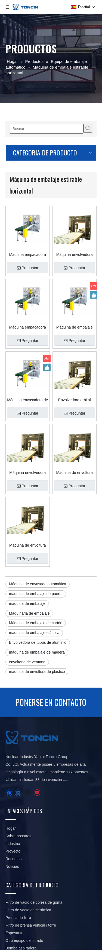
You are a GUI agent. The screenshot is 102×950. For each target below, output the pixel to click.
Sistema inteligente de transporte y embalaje (43, 907)
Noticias (12, 802)
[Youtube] (36, 728)
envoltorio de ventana (27, 598)
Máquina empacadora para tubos (27, 301)
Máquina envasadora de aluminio (27, 361)
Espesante (14, 869)
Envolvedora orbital (74, 361)
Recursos (13, 795)
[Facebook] (8, 728)
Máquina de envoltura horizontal (74, 421)
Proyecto (12, 787)
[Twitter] (27, 728)
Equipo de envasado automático (32, 899)
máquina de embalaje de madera (37, 588)
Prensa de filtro (18, 853)
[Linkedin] (18, 728)
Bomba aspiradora (20, 884)
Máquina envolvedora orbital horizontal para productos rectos (74, 242)
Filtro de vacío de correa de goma (33, 838)
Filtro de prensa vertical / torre (30, 861)
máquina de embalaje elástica (34, 568)
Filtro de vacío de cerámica (28, 846)
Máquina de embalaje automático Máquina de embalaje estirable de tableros (74, 301)
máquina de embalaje (27, 539)
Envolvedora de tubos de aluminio (37, 578)
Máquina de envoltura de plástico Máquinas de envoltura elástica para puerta (27, 481)
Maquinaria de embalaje (29, 549)
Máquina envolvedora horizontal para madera (27, 421)
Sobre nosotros (18, 772)
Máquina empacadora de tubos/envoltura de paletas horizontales (27, 242)
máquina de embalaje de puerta (36, 530)
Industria (12, 779)
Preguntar (27, 255)
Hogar (10, 764)
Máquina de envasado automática (37, 520)
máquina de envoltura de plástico (37, 607)
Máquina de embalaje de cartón (35, 559)
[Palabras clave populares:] (88, 128)
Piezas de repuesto (21, 892)
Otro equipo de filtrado (24, 876)
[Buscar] (47, 129)
